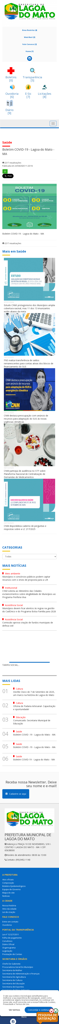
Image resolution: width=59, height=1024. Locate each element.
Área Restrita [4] (29, 30)
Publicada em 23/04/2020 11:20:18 (17, 166)
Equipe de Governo (11, 889)
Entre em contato (10, 921)
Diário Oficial (8, 944)
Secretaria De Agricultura (14, 976)
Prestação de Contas (12, 954)
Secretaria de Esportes (13, 986)
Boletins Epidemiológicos (14, 886)
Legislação (7, 950)
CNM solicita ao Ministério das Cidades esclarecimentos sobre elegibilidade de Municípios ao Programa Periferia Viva (29, 594)
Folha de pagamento (12, 937)
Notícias (6, 896)
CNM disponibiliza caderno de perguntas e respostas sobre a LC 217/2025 (25, 527)
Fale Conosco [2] (29, 44)
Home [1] (29, 51)
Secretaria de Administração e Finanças (21, 973)
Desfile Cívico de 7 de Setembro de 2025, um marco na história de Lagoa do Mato (34, 693)
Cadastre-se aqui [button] (15, 793)
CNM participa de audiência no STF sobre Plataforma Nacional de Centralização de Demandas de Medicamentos (24, 474)
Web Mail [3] (29, 37)
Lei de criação (8, 912)
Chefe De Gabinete (11, 963)
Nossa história (9, 905)
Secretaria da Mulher (12, 970)
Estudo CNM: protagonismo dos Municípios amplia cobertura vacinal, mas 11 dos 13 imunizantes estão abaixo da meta (29, 308)
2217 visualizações (11, 162)
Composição (8, 882)
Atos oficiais (8, 879)
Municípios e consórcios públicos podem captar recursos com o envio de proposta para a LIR (26, 578)
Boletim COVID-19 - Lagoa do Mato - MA (34, 759)
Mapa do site (8, 892)
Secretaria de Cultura (12, 980)
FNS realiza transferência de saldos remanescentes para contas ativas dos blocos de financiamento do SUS (28, 363)
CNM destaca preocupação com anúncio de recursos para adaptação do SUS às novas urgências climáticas (26, 418)
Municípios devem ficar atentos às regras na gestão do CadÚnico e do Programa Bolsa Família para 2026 (29, 610)
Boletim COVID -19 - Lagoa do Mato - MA (34, 734)
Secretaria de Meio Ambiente (16, 990)
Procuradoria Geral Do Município (17, 967)
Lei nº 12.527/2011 (10, 934)
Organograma (9, 947)
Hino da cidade (9, 908)
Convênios (7, 941)
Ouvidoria (7, 924)
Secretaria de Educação (13, 983)
